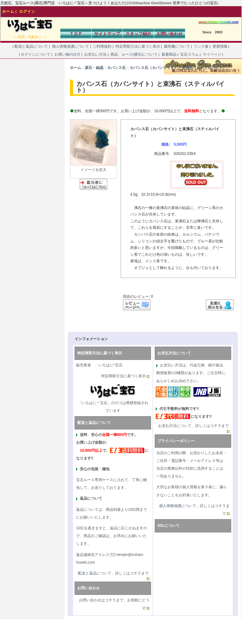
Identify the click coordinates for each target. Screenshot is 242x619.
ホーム (8, 11)
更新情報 (219, 46)
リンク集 (201, 46)
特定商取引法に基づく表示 (138, 46)
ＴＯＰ (75, 33)
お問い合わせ (170, 33)
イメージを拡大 (93, 167)
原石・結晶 (94, 68)
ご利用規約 (102, 46)
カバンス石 (116, 68)
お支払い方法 (95, 54)
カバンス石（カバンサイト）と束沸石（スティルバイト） (178, 68)
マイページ (211, 54)
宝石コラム (189, 54)
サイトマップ (107, 33)
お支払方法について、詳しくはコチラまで (193, 426)
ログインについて (36, 54)
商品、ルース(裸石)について (134, 54)
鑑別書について (177, 46)
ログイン (27, 11)
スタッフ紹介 (138, 33)
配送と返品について (31, 46)
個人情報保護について (70, 46)
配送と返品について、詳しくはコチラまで (113, 573)
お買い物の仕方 (67, 54)
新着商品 (168, 54)
